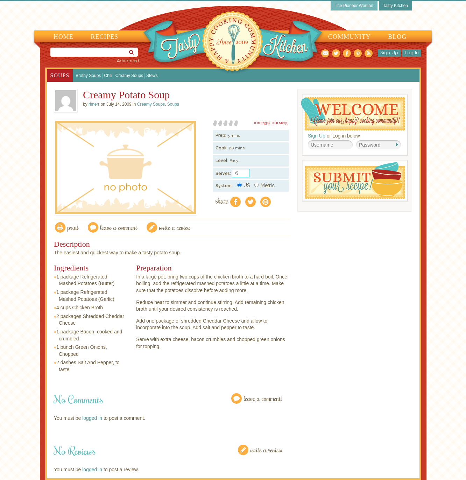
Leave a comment (118, 227)
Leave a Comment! (263, 398)
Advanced (128, 60)
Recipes (104, 36)
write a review (175, 227)
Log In (412, 52)
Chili (108, 75)
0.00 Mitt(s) (280, 123)
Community (349, 36)
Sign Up (389, 52)
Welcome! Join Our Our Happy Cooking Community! (353, 113)
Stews (152, 75)
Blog (397, 36)
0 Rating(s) (262, 123)
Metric (264, 185)
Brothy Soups (88, 75)
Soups (60, 75)
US (243, 185)
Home (63, 36)
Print (73, 227)
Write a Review (266, 449)
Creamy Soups (129, 75)
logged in (92, 418)
